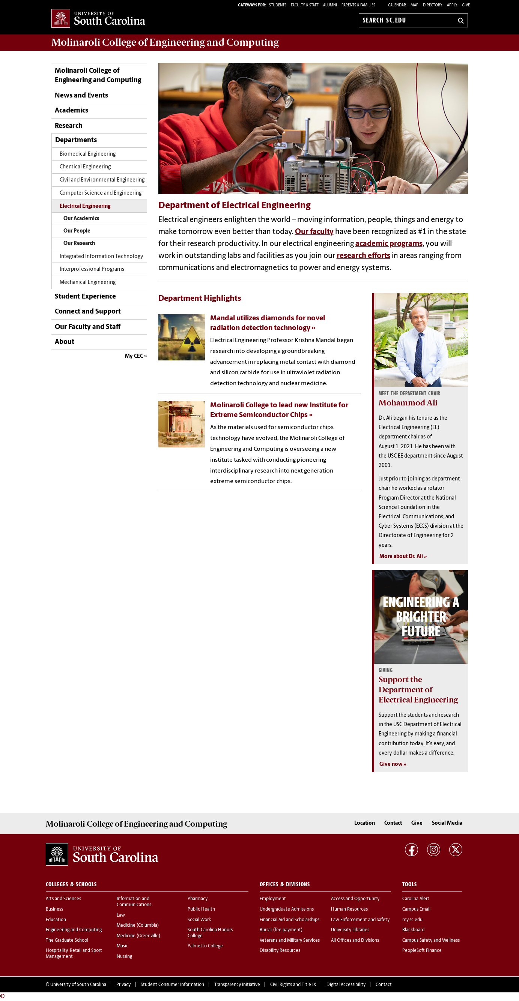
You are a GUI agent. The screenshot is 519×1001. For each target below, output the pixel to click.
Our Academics (81, 218)
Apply (452, 5)
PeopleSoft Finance (422, 950)
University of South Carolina (78, 985)
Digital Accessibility (346, 985)
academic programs (389, 244)
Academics (71, 110)
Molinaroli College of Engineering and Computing (98, 76)
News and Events (81, 95)
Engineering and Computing (74, 930)
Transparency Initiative (237, 985)
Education (56, 920)
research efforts (363, 256)
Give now (390, 764)
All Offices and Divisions (355, 940)
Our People (76, 231)
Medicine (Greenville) (138, 936)
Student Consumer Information (172, 985)
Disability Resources (280, 950)
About (64, 342)
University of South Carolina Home (98, 19)
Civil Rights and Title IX (293, 985)
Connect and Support (88, 311)
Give (466, 5)
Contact (393, 823)
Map (414, 5)
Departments (76, 140)
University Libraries (350, 930)
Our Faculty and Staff (87, 327)
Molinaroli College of (165, 42)
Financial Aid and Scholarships (289, 920)
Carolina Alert (415, 899)
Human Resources (349, 909)
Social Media (447, 823)
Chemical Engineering (85, 167)
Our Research (79, 243)
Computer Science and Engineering (100, 193)
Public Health (201, 909)
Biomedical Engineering (88, 154)
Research (69, 126)
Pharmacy (198, 899)
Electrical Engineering (85, 206)
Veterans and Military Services (290, 940)
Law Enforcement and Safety (360, 920)
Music (122, 946)
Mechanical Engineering (88, 282)
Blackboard (413, 930)
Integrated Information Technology (101, 256)
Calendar (397, 5)
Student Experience (85, 296)
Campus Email (416, 909)
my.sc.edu (412, 920)
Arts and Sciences (63, 899)
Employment (273, 899)
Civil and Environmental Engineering (102, 180)
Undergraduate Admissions (287, 909)
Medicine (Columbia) (138, 925)
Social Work (199, 920)
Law (121, 915)
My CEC (134, 356)
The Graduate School (67, 940)
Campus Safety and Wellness (431, 940)
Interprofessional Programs (92, 269)
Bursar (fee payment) (281, 930)
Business (54, 909)
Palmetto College (205, 946)
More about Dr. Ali (401, 557)
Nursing (124, 956)
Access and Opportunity (355, 899)
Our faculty (314, 232)
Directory (432, 5)
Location (364, 823)
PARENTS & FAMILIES (358, 5)
